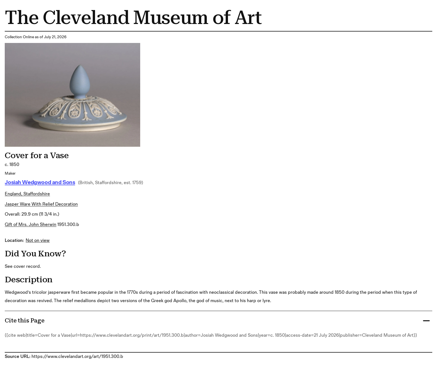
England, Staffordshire (27, 194)
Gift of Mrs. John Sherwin (30, 224)
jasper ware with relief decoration (41, 204)
